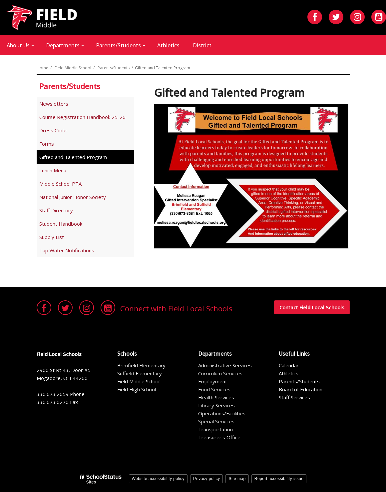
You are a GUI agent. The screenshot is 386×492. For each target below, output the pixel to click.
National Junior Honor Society (72, 197)
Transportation (215, 429)
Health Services (216, 397)
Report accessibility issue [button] (279, 478)
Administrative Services (225, 365)
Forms (46, 143)
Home (42, 68)
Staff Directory (56, 210)
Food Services (214, 389)
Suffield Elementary (139, 373)
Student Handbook (70, 224)
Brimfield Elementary (141, 365)
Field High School (136, 389)
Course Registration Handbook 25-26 (86, 118)
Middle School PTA (60, 183)
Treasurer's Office (219, 437)
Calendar (289, 365)
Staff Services (294, 397)
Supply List (61, 238)
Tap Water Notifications (66, 250)
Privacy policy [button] (206, 478)
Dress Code (62, 131)
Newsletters (53, 103)
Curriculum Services (220, 373)
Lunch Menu (52, 170)
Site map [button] (236, 478)
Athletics (288, 373)
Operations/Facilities (221, 413)
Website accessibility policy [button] (158, 478)
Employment (212, 381)
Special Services (216, 421)
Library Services (216, 405)
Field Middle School (73, 68)
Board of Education (300, 389)
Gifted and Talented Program (73, 157)
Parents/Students (114, 68)
